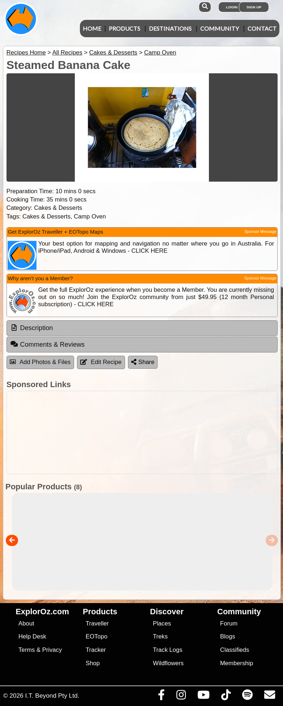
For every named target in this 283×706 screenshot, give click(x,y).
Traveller (97, 623)
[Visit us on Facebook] (161, 696)
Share (142, 362)
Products (124, 28)
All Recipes (67, 52)
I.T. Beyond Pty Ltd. (52, 695)
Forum (228, 623)
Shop (93, 663)
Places (162, 623)
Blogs (227, 636)
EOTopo (96, 636)
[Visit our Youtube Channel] (203, 696)
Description (36, 328)
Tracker (96, 649)
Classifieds (234, 649)
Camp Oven (160, 52)
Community (219, 28)
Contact (262, 28)
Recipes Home (26, 52)
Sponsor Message (260, 231)
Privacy (52, 649)
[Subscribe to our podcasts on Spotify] (247, 696)
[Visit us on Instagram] (180, 696)
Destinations (170, 28)
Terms (26, 649)
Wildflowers (168, 663)
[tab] (142, 328)
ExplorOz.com (42, 611)
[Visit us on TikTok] (225, 696)
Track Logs (168, 649)
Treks (160, 636)
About (26, 623)
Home (92, 28)
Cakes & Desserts (113, 52)
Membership (236, 663)
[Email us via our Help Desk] (269, 696)
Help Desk (32, 636)
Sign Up (253, 7)
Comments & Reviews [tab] (47, 344)
